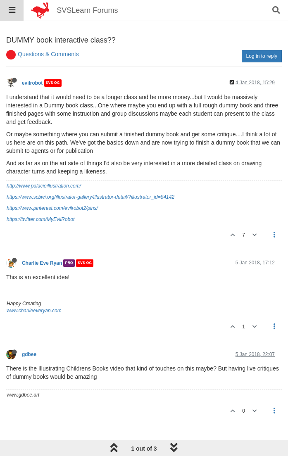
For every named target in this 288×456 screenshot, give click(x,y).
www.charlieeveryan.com (34, 311)
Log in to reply (261, 56)
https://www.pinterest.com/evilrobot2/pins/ (52, 208)
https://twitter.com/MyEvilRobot (40, 219)
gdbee (29, 354)
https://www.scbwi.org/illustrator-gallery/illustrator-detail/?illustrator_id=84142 (90, 197)
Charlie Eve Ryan (42, 263)
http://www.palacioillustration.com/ (44, 186)
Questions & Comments (48, 54)
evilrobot (32, 83)
